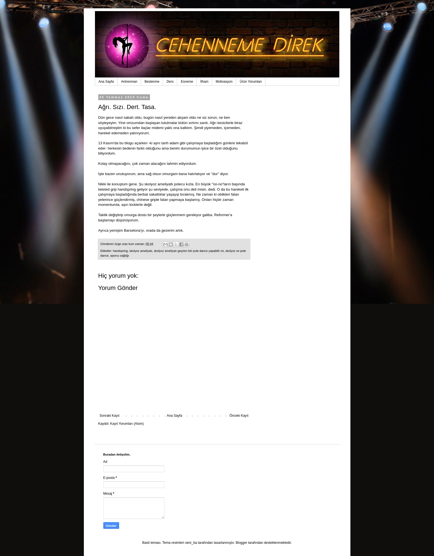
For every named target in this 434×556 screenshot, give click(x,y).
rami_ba (191, 543)
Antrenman (129, 82)
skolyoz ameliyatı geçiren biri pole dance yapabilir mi (189, 250)
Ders (170, 82)
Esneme (187, 82)
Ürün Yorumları (251, 82)
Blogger (241, 543)
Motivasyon (224, 82)
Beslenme (152, 82)
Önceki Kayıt (238, 416)
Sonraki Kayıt (109, 416)
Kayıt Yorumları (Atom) (127, 424)
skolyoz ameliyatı (140, 250)
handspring (120, 250)
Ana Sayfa (106, 82)
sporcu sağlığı (119, 255)
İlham (204, 82)
